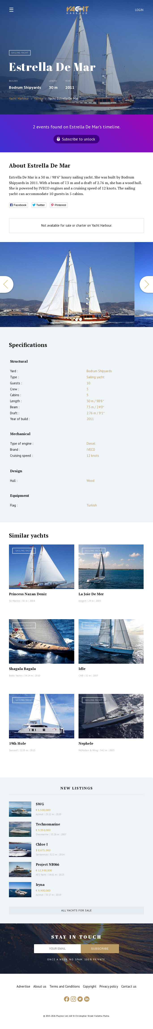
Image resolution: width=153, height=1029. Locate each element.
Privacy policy (109, 986)
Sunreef (13, 750)
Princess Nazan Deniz (28, 593)
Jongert (82, 600)
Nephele (86, 743)
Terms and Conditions (64, 986)
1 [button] (72, 319)
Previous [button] (6, 284)
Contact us (128, 986)
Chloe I (42, 844)
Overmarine (42, 834)
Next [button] (146, 284)
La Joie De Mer (91, 593)
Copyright (89, 986)
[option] (67, 284)
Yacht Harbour (78, 10)
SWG (40, 804)
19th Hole (17, 743)
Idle (82, 668)
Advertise (23, 986)
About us (39, 986)
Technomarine (48, 824)
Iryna (40, 884)
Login (139, 10)
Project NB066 (47, 864)
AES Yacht (41, 874)
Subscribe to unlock (78, 139)
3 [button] (80, 319)
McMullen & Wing (88, 750)
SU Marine (14, 600)
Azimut (39, 814)
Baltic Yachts (15, 675)
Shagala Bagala (22, 668)
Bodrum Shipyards (25, 87)
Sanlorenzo (42, 854)
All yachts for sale (76, 910)
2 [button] (76, 319)
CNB (81, 675)
